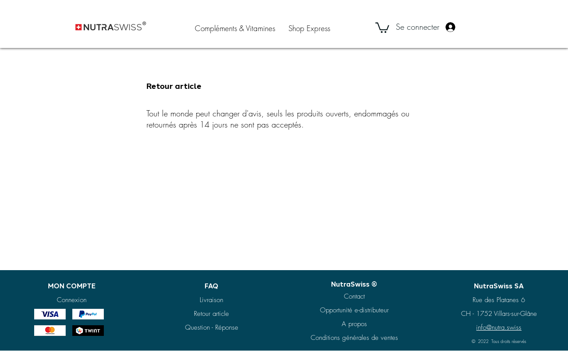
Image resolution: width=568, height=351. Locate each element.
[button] (382, 27)
